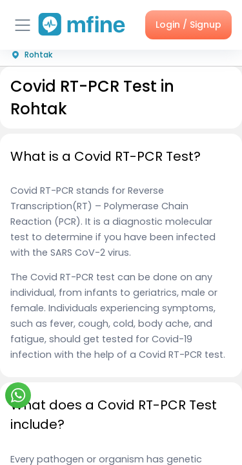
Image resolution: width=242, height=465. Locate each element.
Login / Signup (188, 24)
